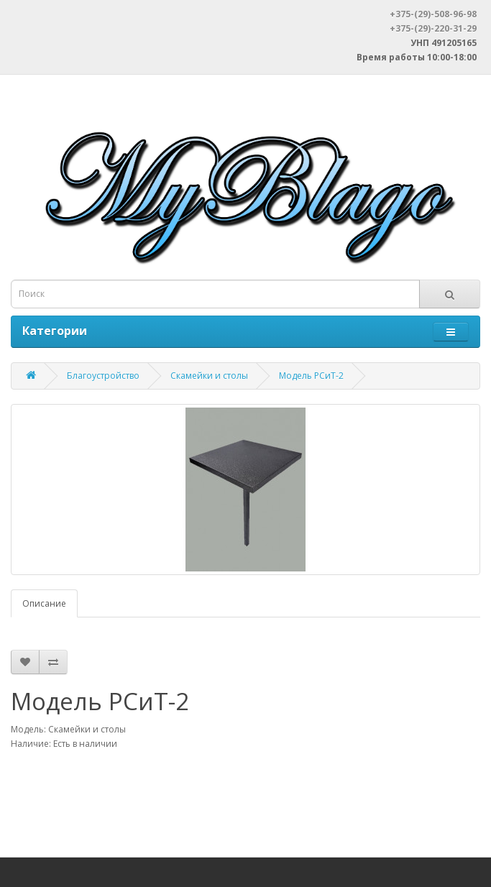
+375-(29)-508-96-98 (433, 14)
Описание (44, 603)
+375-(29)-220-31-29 (433, 28)
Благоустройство (103, 375)
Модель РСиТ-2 (311, 375)
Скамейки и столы (209, 375)
